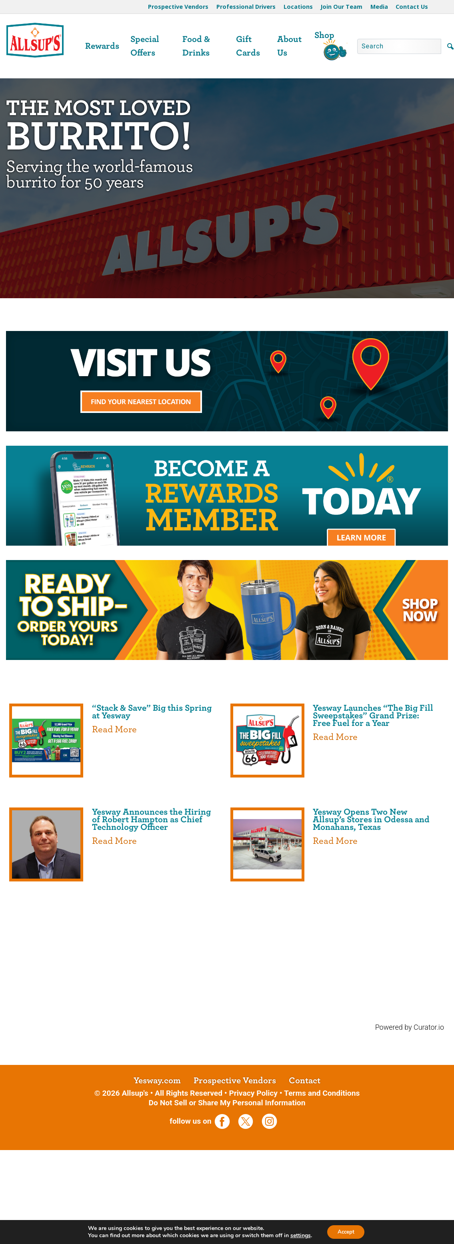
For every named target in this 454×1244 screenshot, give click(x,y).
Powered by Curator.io (409, 1127)
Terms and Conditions (322, 1193)
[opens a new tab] (227, 371)
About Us (289, 46)
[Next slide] (437, 370)
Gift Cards (248, 46)
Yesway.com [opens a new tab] (157, 1180)
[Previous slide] (16, 370)
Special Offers (144, 46)
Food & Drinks (196, 46)
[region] (227, 371)
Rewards (102, 46)
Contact (304, 1180)
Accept (346, 1231)
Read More (114, 830)
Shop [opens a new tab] (324, 35)
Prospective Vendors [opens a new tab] (235, 1180)
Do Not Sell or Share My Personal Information (227, 1202)
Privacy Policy (253, 1193)
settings (298, 1235)
